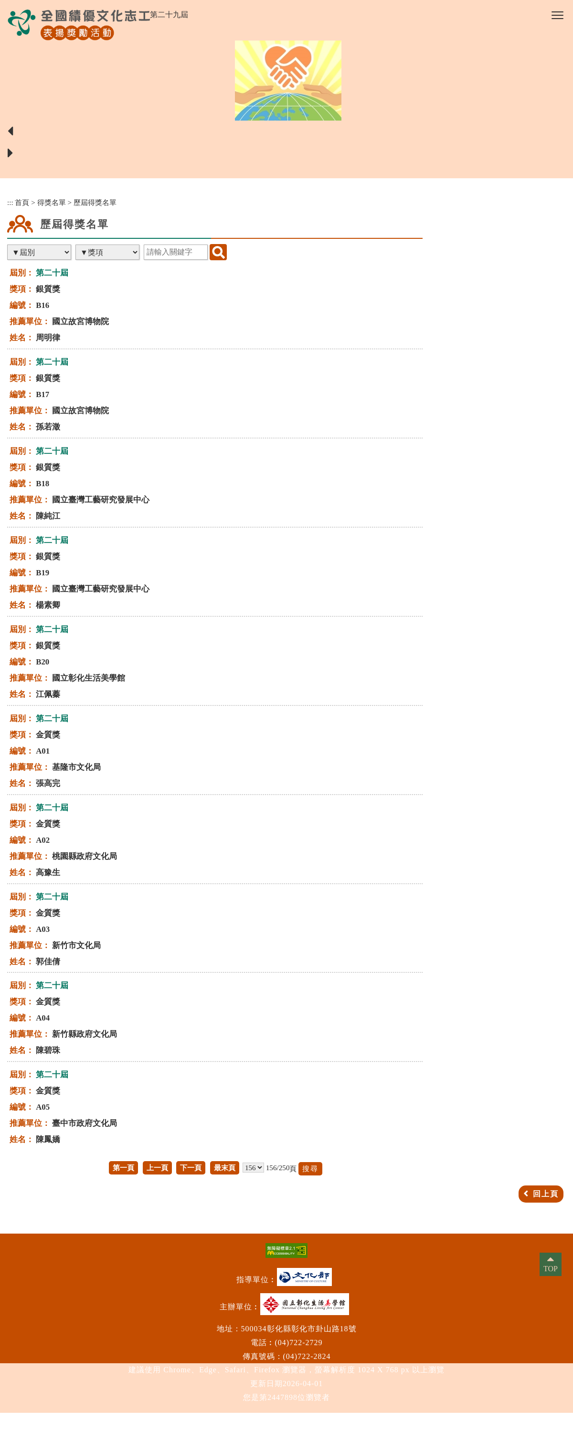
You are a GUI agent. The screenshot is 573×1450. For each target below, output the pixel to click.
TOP (550, 1269)
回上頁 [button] (546, 1194)
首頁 (22, 202)
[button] (557, 15)
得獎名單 (51, 202)
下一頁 (191, 1168)
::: (10, 202)
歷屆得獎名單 (95, 202)
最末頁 (224, 1168)
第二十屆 (52, 272)
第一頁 (123, 1168)
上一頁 (157, 1168)
